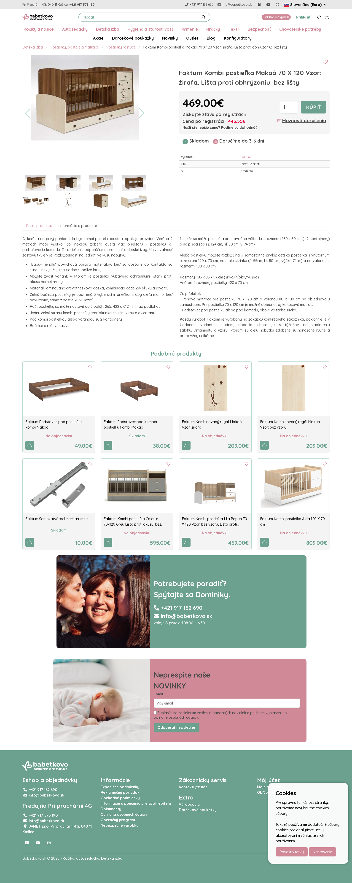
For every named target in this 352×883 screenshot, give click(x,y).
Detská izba (107, 29)
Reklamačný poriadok (120, 792)
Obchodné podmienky (120, 798)
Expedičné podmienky (120, 787)
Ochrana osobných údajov (124, 814)
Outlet (192, 38)
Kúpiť (313, 107)
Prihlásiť (303, 17)
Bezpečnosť (259, 29)
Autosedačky (75, 29)
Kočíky (68, 858)
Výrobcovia (189, 804)
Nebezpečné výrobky (119, 825)
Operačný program (118, 820)
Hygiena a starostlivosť (150, 29)
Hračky (213, 29)
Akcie (98, 38)
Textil (233, 29)
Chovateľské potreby (300, 29)
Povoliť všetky (291, 852)
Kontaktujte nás (193, 787)
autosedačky (87, 858)
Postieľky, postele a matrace (74, 47)
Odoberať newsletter (177, 727)
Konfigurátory (238, 38)
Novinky (170, 38)
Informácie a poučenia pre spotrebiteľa (136, 803)
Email (158, 694)
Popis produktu (39, 225)
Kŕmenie (190, 29)
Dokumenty (111, 809)
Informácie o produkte (78, 225)
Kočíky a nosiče (39, 29)
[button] (28, 113)
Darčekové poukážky (133, 38)
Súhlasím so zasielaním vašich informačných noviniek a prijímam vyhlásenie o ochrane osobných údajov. (220, 715)
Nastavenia (322, 852)
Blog (211, 38)
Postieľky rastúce (121, 47)
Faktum (246, 157)
